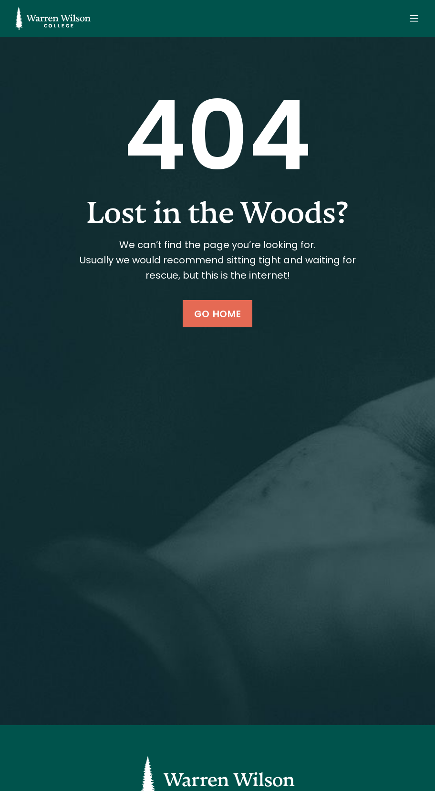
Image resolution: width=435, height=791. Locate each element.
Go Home (217, 314)
